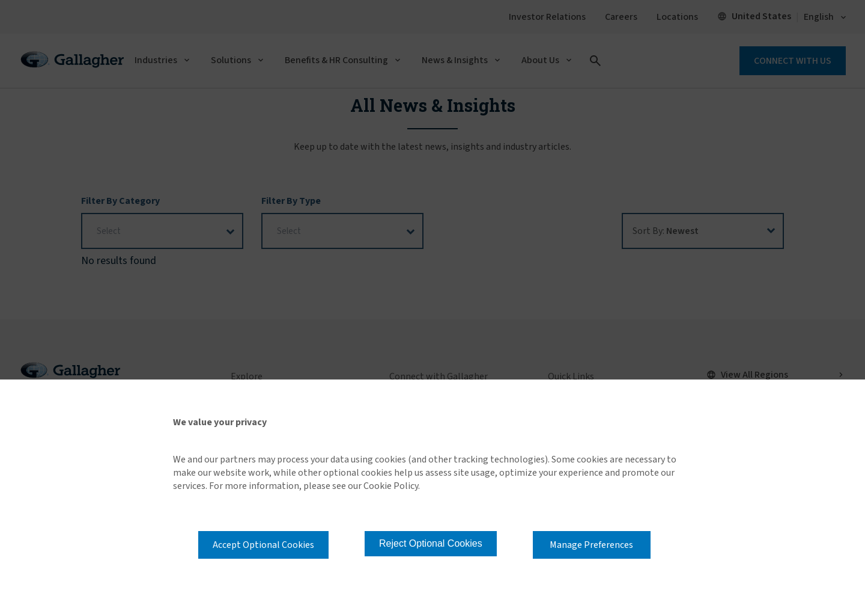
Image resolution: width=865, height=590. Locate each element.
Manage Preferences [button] (591, 545)
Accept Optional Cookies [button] (263, 545)
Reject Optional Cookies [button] (430, 543)
